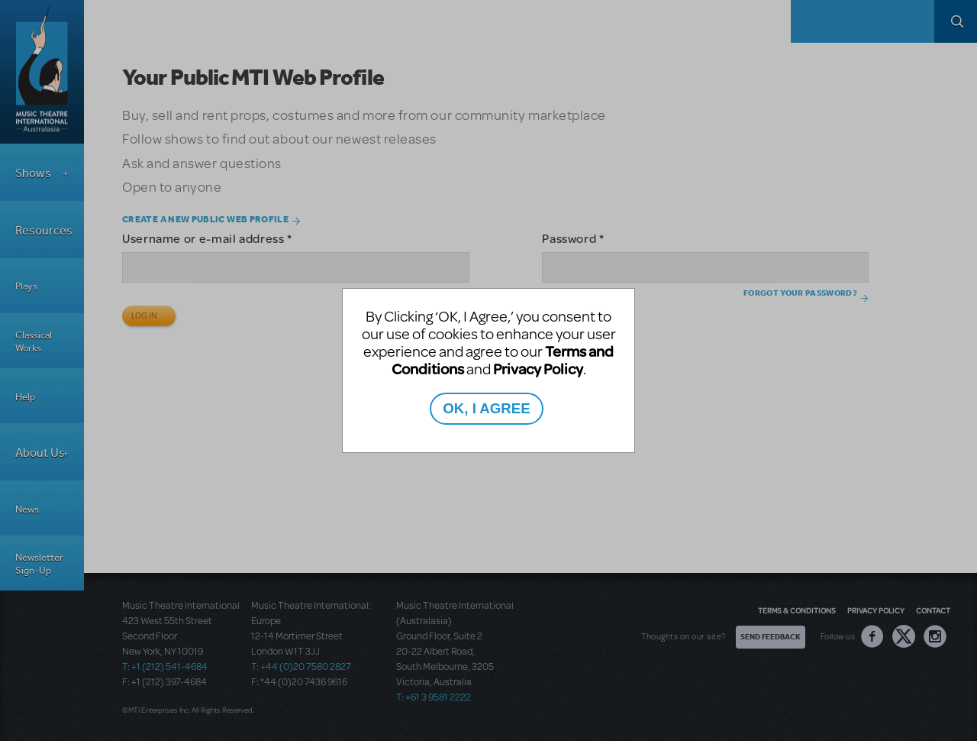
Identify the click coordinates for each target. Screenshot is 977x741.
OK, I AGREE (486, 408)
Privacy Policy (538, 369)
